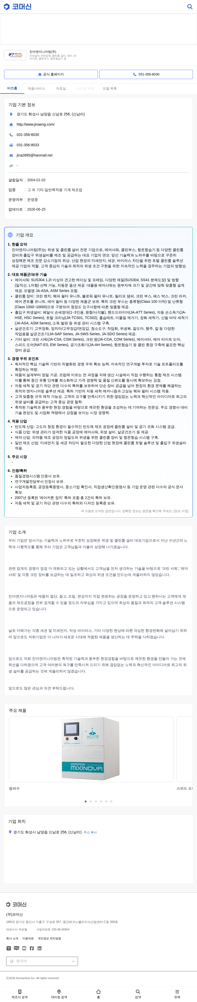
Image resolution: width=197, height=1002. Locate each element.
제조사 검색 (20, 994)
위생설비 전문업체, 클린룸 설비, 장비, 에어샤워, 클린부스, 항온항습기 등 (52, 57)
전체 (177, 994)
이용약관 (28, 938)
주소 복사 (90, 832)
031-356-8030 (28, 135)
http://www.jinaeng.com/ (36, 124)
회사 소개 (12, 938)
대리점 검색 (59, 994)
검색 (138, 994)
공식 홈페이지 (51, 74)
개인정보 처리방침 (49, 938)
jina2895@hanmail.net (35, 155)
